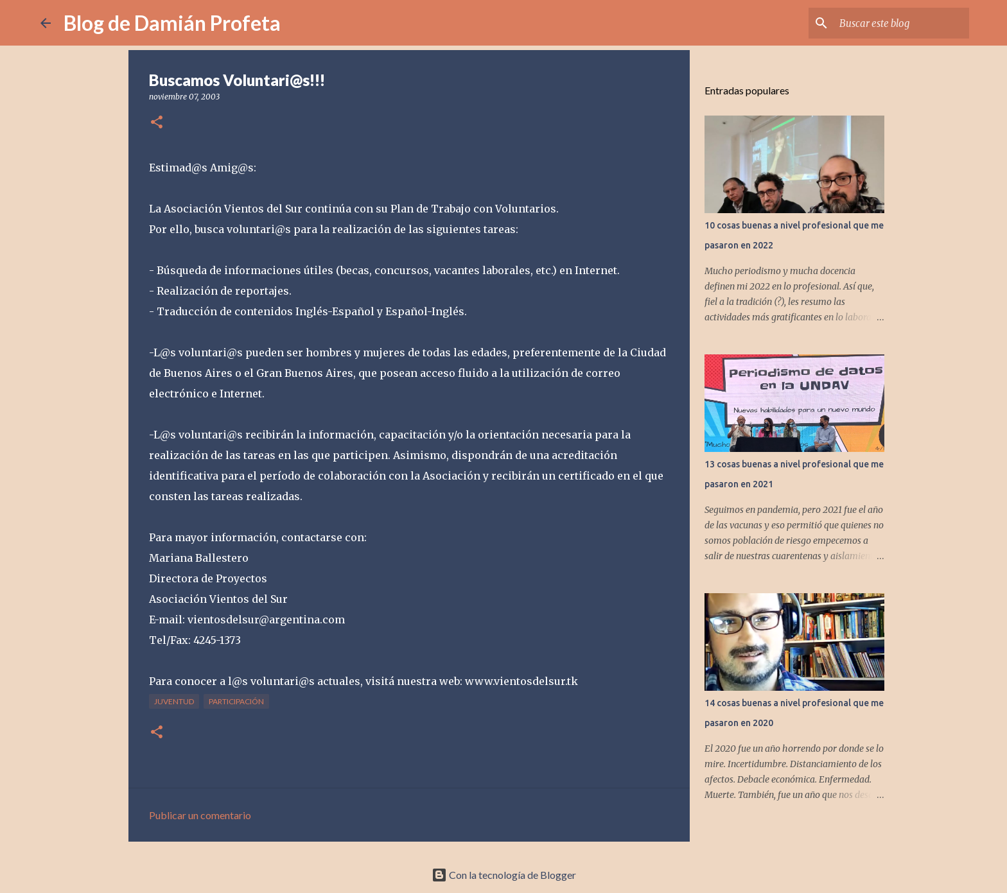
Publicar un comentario (200, 815)
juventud (174, 701)
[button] (156, 123)
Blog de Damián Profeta (172, 22)
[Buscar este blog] (901, 23)
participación (236, 701)
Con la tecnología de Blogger (504, 875)
